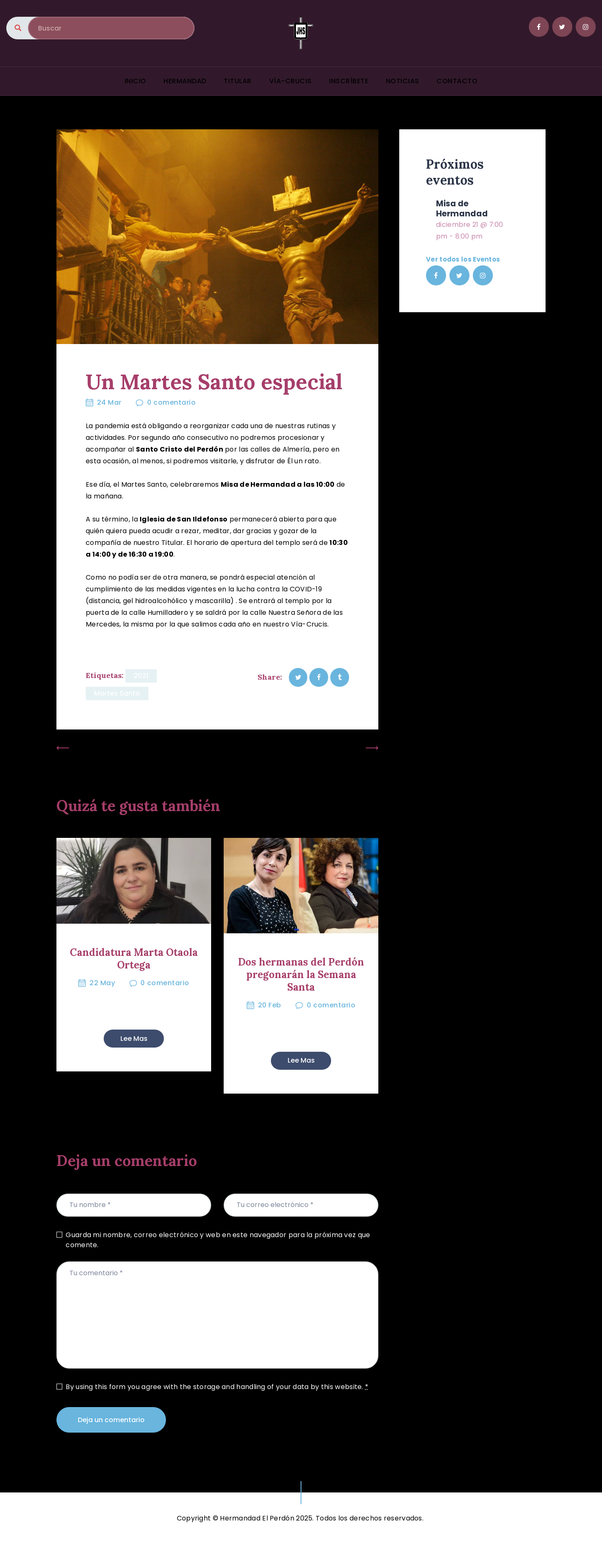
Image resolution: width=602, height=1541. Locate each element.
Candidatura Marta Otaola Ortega (134, 958)
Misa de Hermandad (462, 209)
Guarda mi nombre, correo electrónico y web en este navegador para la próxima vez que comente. (218, 1240)
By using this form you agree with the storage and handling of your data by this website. (217, 1387)
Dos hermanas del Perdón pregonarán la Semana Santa (301, 975)
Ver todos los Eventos (463, 259)
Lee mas (134, 1038)
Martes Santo (117, 693)
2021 (141, 676)
